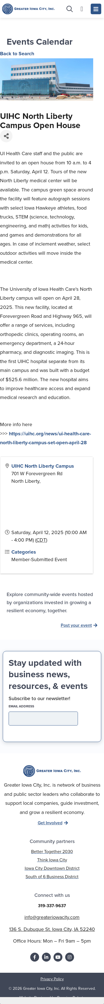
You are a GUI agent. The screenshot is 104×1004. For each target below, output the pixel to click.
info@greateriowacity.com (52, 917)
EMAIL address (31, 706)
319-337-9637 (52, 905)
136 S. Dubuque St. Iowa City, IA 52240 (52, 929)
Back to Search (17, 53)
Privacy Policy (52, 979)
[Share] (6, 136)
